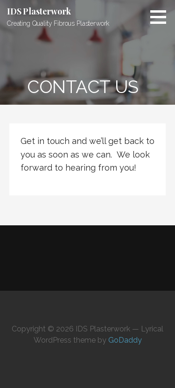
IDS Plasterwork (39, 11)
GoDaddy (125, 340)
